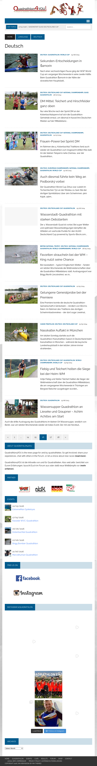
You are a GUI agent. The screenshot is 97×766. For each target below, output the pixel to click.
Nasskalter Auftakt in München (61, 330)
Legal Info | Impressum (16, 761)
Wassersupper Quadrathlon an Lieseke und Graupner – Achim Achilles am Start (61, 411)
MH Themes (36, 763)
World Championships (61, 248)
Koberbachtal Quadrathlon (24, 532)
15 (35, 437)
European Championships (58, 168)
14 (28, 437)
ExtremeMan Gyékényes (23, 509)
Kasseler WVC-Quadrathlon (25, 521)
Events (29, 759)
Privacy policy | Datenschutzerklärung (45, 761)
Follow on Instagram (55, 731)
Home (7, 759)
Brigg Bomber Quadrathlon (25, 543)
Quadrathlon (53, 55)
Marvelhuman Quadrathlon (25, 555)
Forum (53, 759)
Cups (36, 759)
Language (23, 37)
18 (58, 437)
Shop (60, 759)
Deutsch (43, 55)
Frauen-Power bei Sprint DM (59, 141)
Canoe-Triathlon (47, 324)
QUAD (86, 92)
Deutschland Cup (55, 92)
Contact (68, 759)
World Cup (64, 55)
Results (44, 759)
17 (51, 437)
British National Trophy (50, 246)
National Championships (73, 92)
